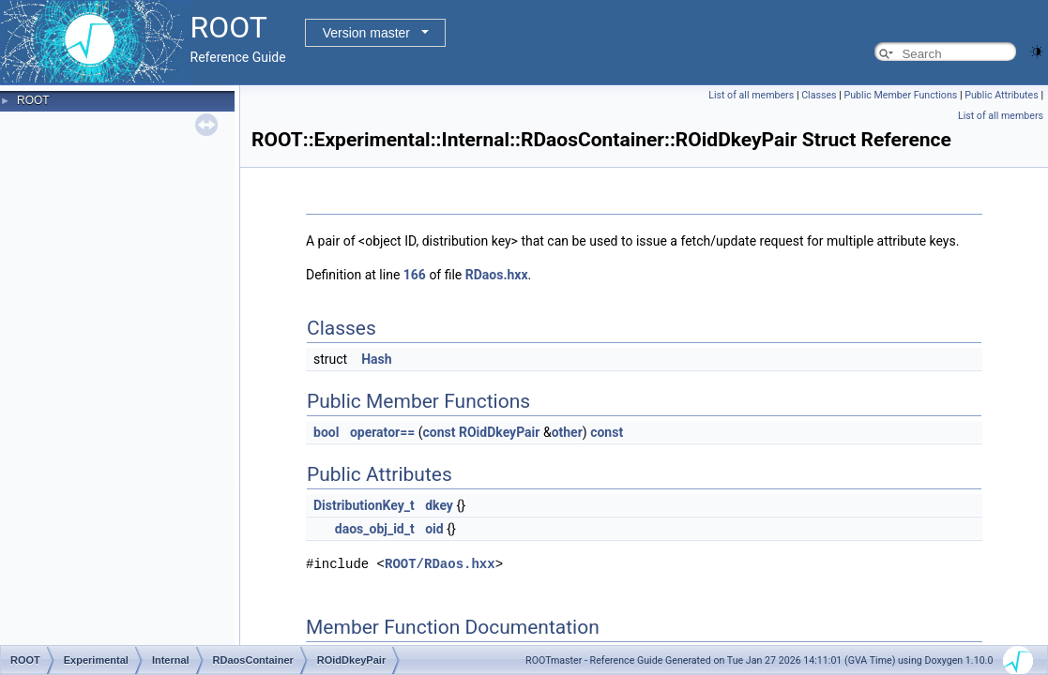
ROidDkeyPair (499, 432)
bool (326, 432)
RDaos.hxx (496, 274)
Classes (818, 95)
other (567, 432)
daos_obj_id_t (375, 528)
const (439, 432)
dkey (439, 505)
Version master (366, 32)
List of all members (751, 95)
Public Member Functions (901, 95)
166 (414, 274)
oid (434, 528)
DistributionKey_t (364, 505)
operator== (382, 432)
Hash (376, 359)
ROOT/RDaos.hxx (440, 564)
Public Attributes (1001, 95)
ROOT (33, 100)
